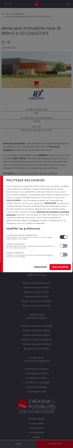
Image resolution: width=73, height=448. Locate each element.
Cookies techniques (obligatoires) (31, 237)
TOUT (60, 267)
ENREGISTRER (40, 267)
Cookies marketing (31, 254)
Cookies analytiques (31, 246)
